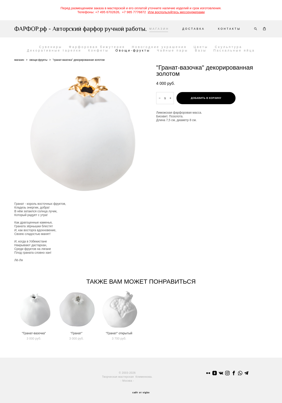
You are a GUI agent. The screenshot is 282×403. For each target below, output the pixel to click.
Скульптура (228, 47)
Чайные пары (172, 50)
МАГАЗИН (159, 28)
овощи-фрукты (38, 59)
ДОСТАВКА (193, 28)
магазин (19, 59)
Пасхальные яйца (234, 50)
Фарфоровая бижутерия (97, 47)
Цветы (201, 47)
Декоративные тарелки (54, 50)
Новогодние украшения (159, 47)
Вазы (201, 50)
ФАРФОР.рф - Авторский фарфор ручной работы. (59, 29)
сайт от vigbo (141, 393)
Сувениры (50, 47)
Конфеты (98, 50)
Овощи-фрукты (132, 50)
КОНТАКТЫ (229, 28)
